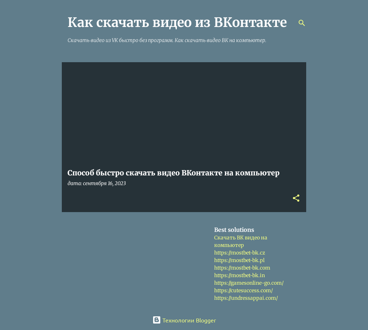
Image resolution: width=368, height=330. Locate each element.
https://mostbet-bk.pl (239, 260)
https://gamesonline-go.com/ (249, 283)
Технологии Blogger (184, 320)
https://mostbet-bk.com (242, 268)
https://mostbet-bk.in (239, 275)
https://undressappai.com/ (246, 298)
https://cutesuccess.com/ (243, 290)
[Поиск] (302, 23)
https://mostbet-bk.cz (239, 252)
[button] (296, 198)
